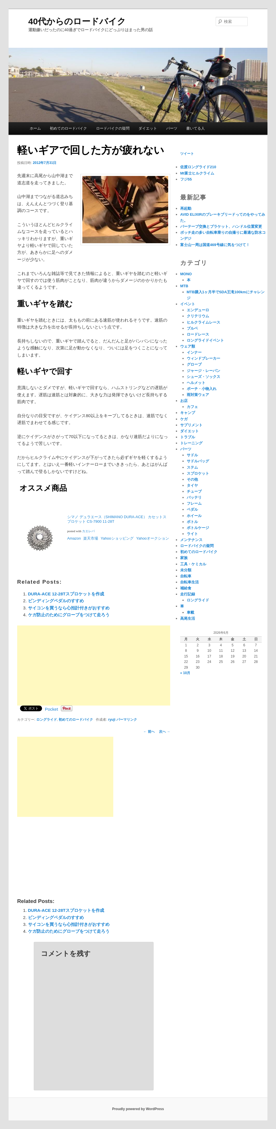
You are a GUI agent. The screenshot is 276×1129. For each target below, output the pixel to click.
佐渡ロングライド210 (198, 167)
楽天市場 (90, 538)
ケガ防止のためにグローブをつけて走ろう (69, 614)
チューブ (194, 491)
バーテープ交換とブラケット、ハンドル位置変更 (221, 226)
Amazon (74, 538)
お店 (184, 401)
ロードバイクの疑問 (113, 128)
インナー (194, 352)
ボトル (192, 522)
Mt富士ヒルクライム (197, 173)
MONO (186, 274)
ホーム (35, 128)
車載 (190, 612)
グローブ (194, 364)
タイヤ (192, 485)
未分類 (185, 570)
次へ (164, 732)
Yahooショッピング (117, 538)
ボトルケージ (198, 528)
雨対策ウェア (198, 395)
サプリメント (191, 425)
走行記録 (187, 594)
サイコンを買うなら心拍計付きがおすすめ (69, 607)
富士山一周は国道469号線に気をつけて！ (215, 245)
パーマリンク (126, 720)
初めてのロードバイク (68, 128)
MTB (184, 286)
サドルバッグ (198, 461)
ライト (192, 534)
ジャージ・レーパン (203, 371)
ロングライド (46, 720)
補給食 (185, 588)
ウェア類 (187, 346)
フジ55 (186, 179)
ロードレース (198, 334)
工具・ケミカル (193, 564)
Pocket (51, 709)
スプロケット (198, 473)
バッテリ (194, 497)
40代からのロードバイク (77, 21)
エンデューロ (198, 310)
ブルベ (192, 328)
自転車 (185, 576)
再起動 (185, 208)
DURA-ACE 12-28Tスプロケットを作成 (66, 593)
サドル (192, 455)
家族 (184, 558)
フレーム (194, 503)
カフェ (192, 407)
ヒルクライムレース (203, 322)
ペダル (192, 509)
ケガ (184, 419)
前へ (148, 732)
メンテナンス (191, 540)
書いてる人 (195, 128)
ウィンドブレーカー (203, 358)
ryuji (111, 720)
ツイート (187, 154)
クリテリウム (198, 316)
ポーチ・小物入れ (202, 389)
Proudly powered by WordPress (138, 1109)
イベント (187, 304)
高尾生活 (187, 618)
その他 (192, 479)
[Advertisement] (93, 665)
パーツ (171, 128)
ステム (192, 467)
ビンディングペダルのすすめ (56, 600)
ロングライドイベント (205, 340)
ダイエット (147, 128)
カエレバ (88, 531)
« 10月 (185, 673)
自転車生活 (189, 582)
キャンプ (187, 413)
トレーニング (191, 443)
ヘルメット (196, 383)
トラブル (187, 437)
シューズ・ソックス (203, 377)
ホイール (194, 516)
